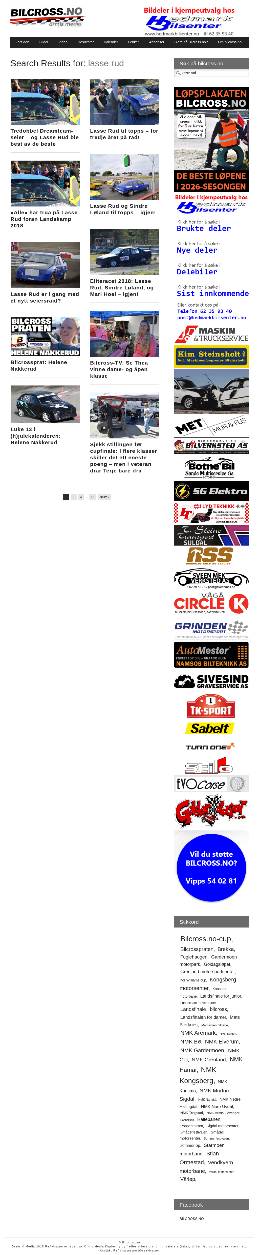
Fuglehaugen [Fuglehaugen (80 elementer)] (193, 957)
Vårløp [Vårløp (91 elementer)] (187, 1179)
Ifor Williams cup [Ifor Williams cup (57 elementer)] (193, 980)
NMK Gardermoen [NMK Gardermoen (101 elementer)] (202, 1051)
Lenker (133, 42)
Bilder (43, 42)
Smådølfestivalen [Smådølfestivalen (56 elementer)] (193, 1132)
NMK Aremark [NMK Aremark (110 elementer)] (198, 1033)
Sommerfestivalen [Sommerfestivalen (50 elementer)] (216, 1138)
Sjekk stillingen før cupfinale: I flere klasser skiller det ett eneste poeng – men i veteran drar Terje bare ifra (123, 457)
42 (92, 496)
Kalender (111, 42)
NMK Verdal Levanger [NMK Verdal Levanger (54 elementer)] (222, 1113)
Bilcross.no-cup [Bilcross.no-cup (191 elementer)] (205, 939)
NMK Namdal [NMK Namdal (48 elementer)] (207, 1099)
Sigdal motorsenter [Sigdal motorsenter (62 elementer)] (222, 1126)
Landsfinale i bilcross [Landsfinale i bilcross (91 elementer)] (203, 1009)
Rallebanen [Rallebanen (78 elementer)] (208, 1119)
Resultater (86, 42)
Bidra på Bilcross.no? (191, 42)
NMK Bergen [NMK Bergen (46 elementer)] (228, 1033)
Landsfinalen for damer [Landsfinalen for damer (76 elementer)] (203, 1017)
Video (63, 42)
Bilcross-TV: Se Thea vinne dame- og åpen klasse (119, 369)
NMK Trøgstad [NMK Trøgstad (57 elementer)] (191, 1113)
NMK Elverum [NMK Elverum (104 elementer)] (222, 1041)
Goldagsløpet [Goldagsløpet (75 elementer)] (217, 964)
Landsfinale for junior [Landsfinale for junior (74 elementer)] (220, 996)
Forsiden (22, 42)
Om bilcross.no (230, 42)
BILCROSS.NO (192, 1219)
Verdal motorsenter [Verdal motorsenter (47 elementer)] (221, 1171)
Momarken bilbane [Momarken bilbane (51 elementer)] (214, 1025)
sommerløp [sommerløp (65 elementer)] (190, 1145)
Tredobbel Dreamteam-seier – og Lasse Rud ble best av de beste (45, 137)
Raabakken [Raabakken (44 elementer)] (187, 1119)
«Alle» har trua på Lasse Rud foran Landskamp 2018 (44, 219)
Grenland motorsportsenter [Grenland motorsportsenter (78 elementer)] (207, 971)
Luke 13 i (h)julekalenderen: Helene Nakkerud (36, 435)
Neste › (104, 496)
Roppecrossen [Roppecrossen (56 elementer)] (191, 1126)
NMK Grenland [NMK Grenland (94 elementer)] (209, 1059)
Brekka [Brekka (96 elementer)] (226, 949)
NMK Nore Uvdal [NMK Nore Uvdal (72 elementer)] (217, 1106)
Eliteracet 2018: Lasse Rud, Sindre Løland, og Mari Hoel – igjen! (122, 287)
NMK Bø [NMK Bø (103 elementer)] (190, 1041)
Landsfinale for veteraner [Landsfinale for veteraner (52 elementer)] (198, 1003)
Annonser (156, 42)
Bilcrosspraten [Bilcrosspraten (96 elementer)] (196, 949)
